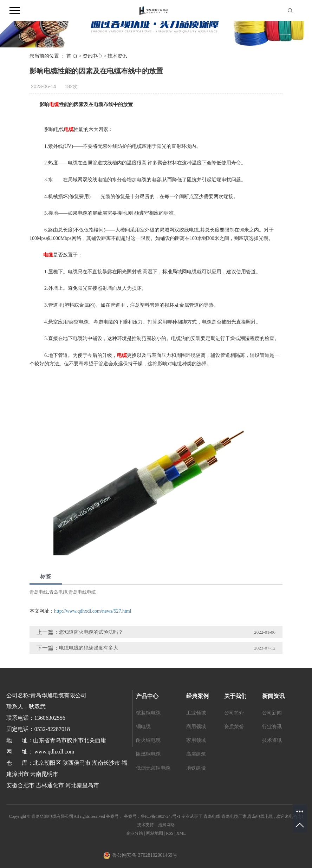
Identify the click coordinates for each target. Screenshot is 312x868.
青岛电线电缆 (82, 592)
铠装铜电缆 (148, 713)
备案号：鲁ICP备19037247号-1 (152, 816)
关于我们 (235, 696)
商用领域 (196, 726)
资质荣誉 (234, 726)
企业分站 (134, 833)
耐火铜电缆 (148, 740)
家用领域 (196, 740)
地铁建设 (196, 768)
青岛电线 (39, 592)
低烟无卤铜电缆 (153, 768)
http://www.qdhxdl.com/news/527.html (92, 611)
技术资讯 (117, 56)
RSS (169, 833)
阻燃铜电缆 (148, 754)
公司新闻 (272, 713)
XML (181, 833)
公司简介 (234, 713)
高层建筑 (196, 754)
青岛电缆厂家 (234, 816)
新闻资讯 (273, 696)
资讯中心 (92, 56)
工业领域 (196, 713)
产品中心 (147, 696)
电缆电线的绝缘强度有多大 (88, 648)
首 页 (72, 56)
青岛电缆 (58, 592)
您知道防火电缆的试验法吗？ (91, 632)
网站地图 (155, 833)
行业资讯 (272, 726)
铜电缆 (143, 726)
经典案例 (197, 696)
